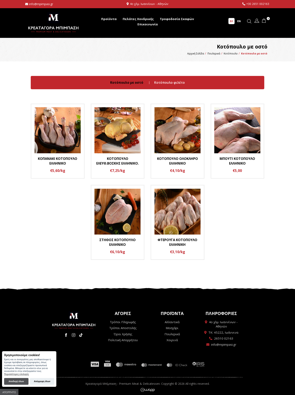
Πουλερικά (172, 334)
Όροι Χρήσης (123, 334)
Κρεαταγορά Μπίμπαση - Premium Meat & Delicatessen (53, 22)
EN (239, 21)
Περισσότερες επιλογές (16, 374)
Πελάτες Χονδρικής (138, 19)
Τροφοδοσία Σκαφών (177, 19)
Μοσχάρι (172, 328)
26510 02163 (223, 338)
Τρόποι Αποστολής (123, 328)
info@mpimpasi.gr (41, 4)
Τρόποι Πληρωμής (123, 322)
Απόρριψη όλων (42, 381)
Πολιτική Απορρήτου (123, 340)
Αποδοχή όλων (16, 381)
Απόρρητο (9, 392)
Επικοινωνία (147, 24)
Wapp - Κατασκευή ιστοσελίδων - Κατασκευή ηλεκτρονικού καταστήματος (147, 390)
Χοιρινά (172, 340)
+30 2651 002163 (257, 4)
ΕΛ (231, 21)
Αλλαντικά (172, 322)
